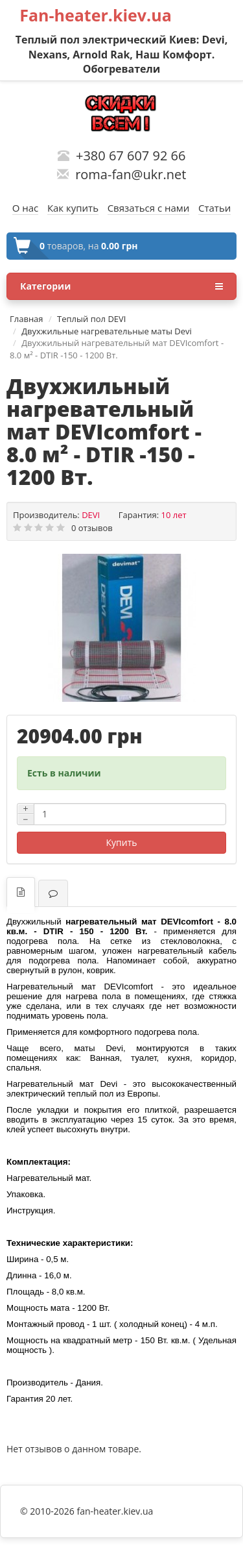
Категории (121, 286)
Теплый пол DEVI (91, 319)
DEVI (91, 515)
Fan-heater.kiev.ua (95, 15)
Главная (26, 319)
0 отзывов (92, 528)
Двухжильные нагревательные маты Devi (106, 331)
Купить (121, 842)
